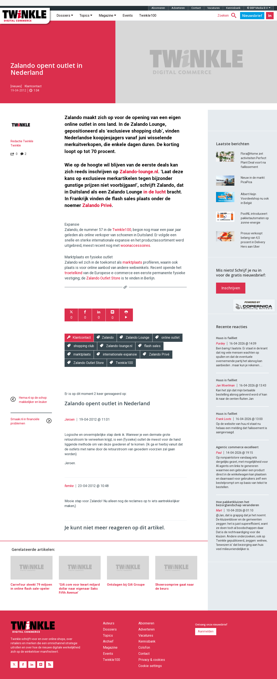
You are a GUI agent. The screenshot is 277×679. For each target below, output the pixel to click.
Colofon (144, 647)
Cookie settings (150, 666)
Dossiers (65, 15)
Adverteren (178, 7)
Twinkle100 (147, 15)
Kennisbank (233, 7)
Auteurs (108, 623)
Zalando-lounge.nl (139, 171)
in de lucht (154, 192)
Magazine (107, 15)
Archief (108, 641)
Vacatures (213, 7)
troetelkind (73, 273)
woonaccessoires (135, 245)
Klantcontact (33, 86)
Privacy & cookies (151, 660)
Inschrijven (230, 288)
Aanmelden (205, 631)
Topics (86, 15)
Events (128, 15)
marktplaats (132, 262)
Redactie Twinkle (22, 141)
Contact (196, 7)
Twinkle (16, 145)
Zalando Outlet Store (103, 278)
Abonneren (158, 7)
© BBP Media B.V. (258, 7)
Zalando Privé (97, 205)
